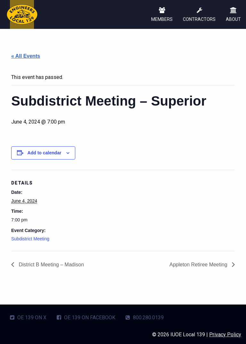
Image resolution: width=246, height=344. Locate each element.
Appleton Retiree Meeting (199, 264)
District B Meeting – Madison (50, 264)
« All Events (25, 56)
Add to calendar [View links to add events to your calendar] (45, 152)
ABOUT (233, 15)
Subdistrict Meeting (30, 238)
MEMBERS (162, 15)
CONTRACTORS (199, 15)
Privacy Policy (225, 334)
